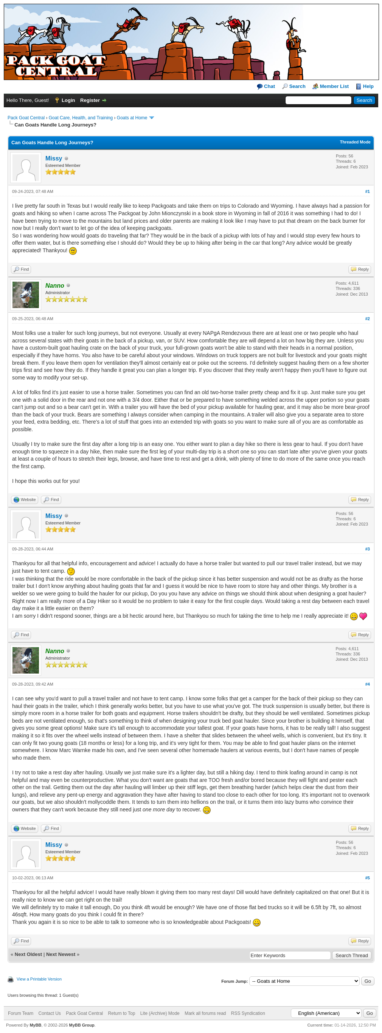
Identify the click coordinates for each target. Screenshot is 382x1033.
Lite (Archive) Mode (160, 1013)
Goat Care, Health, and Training (81, 117)
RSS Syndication (248, 1013)
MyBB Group (81, 1025)
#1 (367, 191)
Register (90, 100)
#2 (367, 318)
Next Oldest (28, 954)
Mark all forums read (205, 1013)
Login (68, 100)
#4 (367, 684)
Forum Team (20, 1013)
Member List (334, 86)
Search (297, 86)
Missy (53, 158)
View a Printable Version (39, 979)
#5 (367, 878)
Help (368, 86)
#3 (367, 549)
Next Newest (60, 954)
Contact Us (49, 1013)
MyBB (35, 1025)
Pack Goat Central (26, 117)
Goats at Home (132, 117)
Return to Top (121, 1013)
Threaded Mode (355, 142)
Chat (266, 86)
